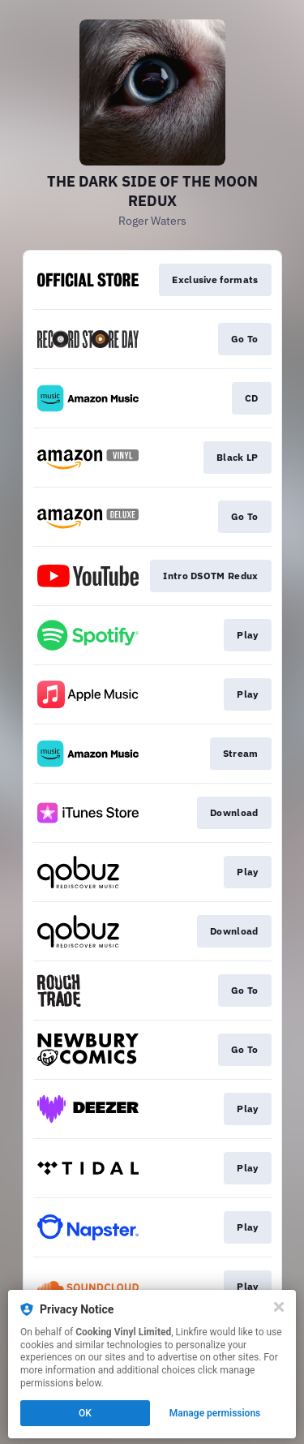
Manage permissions (215, 1413)
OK (85, 1413)
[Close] (279, 1307)
